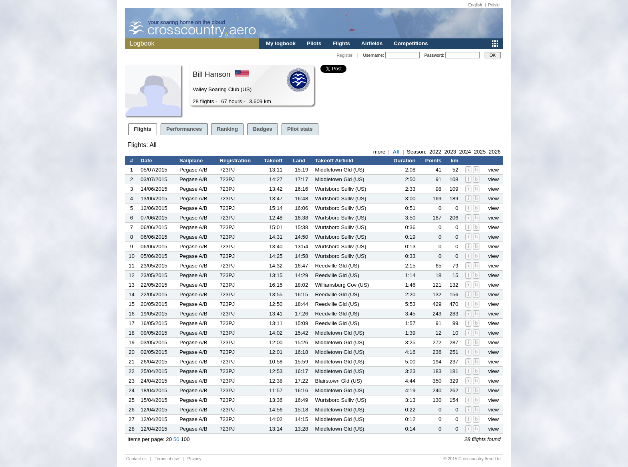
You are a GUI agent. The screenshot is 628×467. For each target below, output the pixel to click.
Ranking (227, 129)
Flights (341, 43)
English (475, 4)
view (493, 170)
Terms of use (167, 458)
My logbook (281, 43)
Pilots (314, 43)
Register (344, 55)
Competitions (411, 43)
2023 (450, 152)
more (379, 152)
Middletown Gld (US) (339, 170)
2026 (495, 152)
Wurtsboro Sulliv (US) (340, 189)
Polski (493, 4)
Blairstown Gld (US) (338, 381)
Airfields (371, 43)
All (395, 152)
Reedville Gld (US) (337, 266)
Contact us (136, 458)
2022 (435, 152)
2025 (480, 152)
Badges (262, 129)
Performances (184, 129)
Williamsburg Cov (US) (342, 285)
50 (176, 439)
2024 (465, 152)
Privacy (194, 458)
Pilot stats (300, 129)
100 (185, 439)
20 (169, 439)
